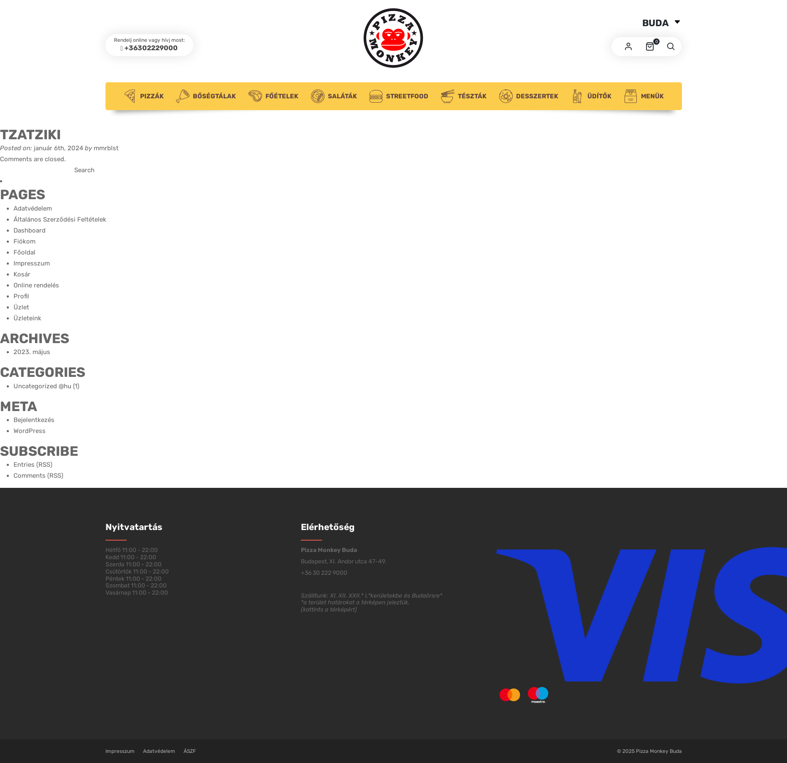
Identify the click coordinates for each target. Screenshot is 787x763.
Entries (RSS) (33, 464)
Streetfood (398, 96)
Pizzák (143, 96)
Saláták (334, 96)
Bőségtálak (206, 96)
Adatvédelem (33, 208)
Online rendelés (36, 285)
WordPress (30, 431)
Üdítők (591, 96)
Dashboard (30, 230)
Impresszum (32, 263)
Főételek (273, 96)
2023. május (32, 352)
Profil (21, 296)
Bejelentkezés (34, 420)
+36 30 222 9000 (324, 572)
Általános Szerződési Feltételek (60, 219)
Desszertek (528, 96)
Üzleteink (27, 318)
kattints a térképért (329, 609)
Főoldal (24, 252)
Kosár (22, 274)
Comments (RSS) (38, 475)
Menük (644, 96)
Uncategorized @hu (42, 386)
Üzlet (21, 307)
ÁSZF (190, 751)
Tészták (464, 96)
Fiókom (24, 241)
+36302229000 (151, 48)
